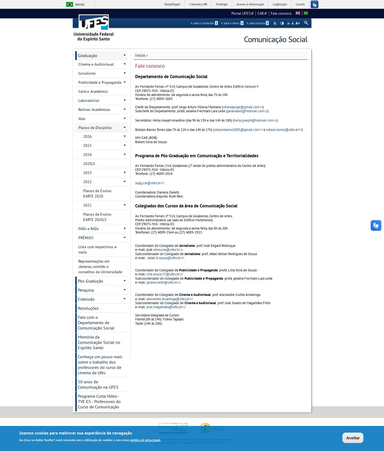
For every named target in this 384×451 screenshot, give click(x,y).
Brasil (80, 4)
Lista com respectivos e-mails (98, 249)
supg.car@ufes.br (149, 183)
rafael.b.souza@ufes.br (165, 258)
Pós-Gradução (90, 281)
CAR (262, 13)
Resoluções (88, 308)
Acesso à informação (250, 4)
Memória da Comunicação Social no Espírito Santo (99, 342)
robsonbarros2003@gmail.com (238, 129)
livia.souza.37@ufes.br (164, 274)
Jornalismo (87, 73)
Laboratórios (88, 100)
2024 (87, 154)
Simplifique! (172, 4)
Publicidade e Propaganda (99, 82)
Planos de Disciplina (94, 127)
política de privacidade (145, 441)
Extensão (86, 299)
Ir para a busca (258, 23)
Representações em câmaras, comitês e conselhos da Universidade (100, 266)
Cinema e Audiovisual (96, 64)
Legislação (280, 4)
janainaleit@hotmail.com (247, 111)
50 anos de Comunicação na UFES (98, 384)
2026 (87, 136)
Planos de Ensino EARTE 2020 (97, 193)
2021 (87, 205)
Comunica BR (198, 4)
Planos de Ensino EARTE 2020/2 (97, 217)
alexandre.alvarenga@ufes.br (169, 299)
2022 (87, 181)
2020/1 (89, 163)
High (282, 23)
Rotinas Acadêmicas (94, 109)
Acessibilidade (276, 23)
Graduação (87, 55)
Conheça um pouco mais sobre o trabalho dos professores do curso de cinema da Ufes (100, 364)
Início (140, 55)
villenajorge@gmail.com (243, 107)
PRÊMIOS (85, 237)
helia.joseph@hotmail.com (255, 120)
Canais (300, 4)
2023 (87, 172)
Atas (81, 118)
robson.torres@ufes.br (284, 129)
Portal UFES (242, 13)
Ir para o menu (232, 23)
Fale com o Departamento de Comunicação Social (96, 323)
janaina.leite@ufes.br (163, 282)
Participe (222, 4)
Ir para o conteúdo (204, 23)
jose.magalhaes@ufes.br (166, 307)
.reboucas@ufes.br (167, 249)
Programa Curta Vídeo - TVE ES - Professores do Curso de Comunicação (99, 401)
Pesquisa (86, 290)
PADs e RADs (88, 228)
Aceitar (353, 438)
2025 (87, 145)
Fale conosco (281, 13)
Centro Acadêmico (93, 91)
